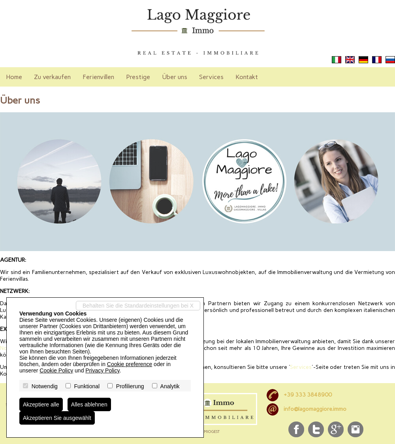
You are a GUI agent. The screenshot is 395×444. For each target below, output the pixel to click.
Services (211, 77)
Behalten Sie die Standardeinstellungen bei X (138, 305)
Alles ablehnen (89, 404)
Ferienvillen (98, 77)
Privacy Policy (102, 370)
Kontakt (246, 77)
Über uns (174, 77)
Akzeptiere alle (41, 404)
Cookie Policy (56, 370)
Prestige (138, 77)
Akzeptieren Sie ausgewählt (57, 418)
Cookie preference (129, 364)
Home (14, 77)
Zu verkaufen (52, 77)
